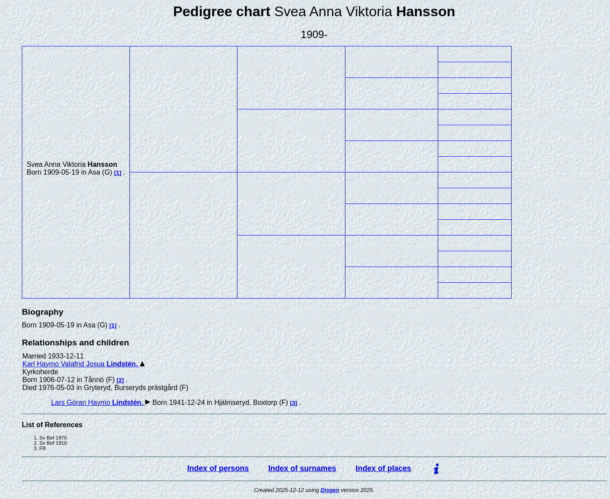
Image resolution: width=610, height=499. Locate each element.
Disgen (330, 490)
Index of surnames (302, 468)
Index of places (383, 468)
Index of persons (218, 468)
